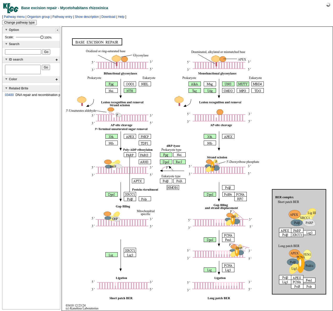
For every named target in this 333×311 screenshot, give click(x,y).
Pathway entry (62, 17)
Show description (87, 17)
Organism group (38, 17)
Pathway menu (14, 17)
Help (121, 17)
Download (108, 17)
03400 (9, 96)
